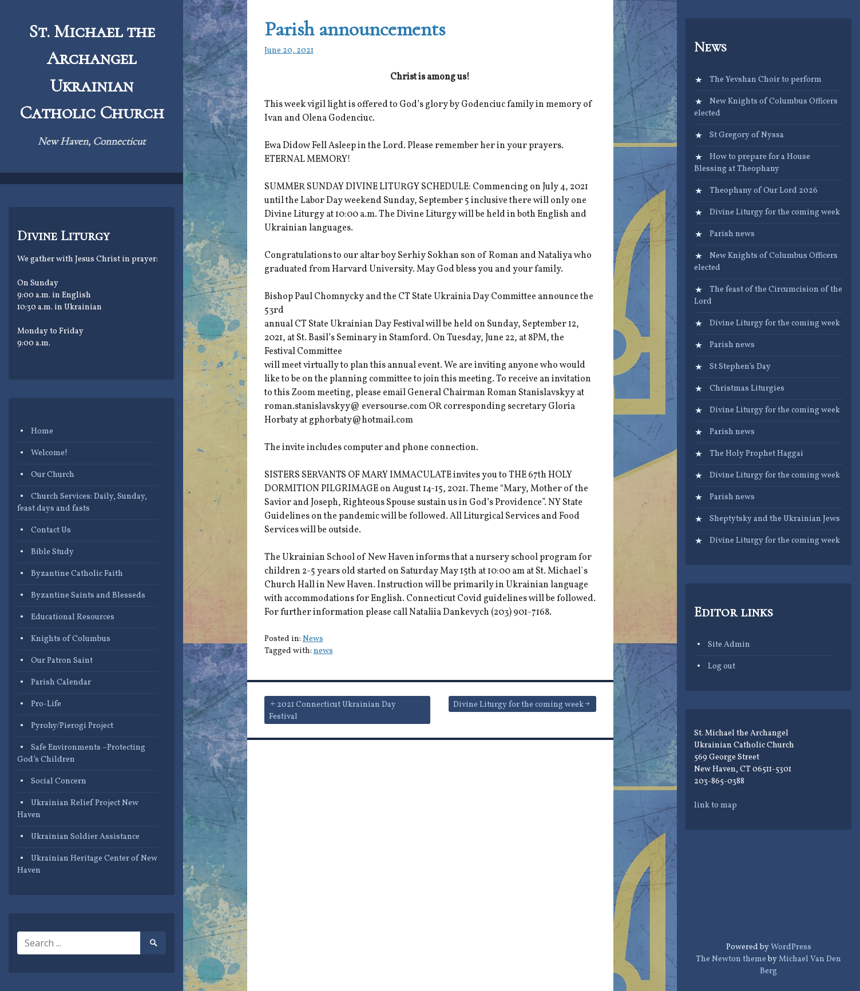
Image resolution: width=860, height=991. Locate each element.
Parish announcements (354, 29)
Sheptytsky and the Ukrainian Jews (775, 519)
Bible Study (52, 552)
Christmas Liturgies (747, 388)
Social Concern (58, 781)
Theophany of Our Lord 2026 (764, 190)
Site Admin (729, 644)
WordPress (791, 947)
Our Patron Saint (62, 660)
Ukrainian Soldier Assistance (85, 836)
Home (42, 431)
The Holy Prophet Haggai (756, 453)
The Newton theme (731, 959)
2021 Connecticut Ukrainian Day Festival (332, 710)
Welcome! (49, 453)
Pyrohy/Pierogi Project (72, 726)
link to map (715, 805)
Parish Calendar (61, 682)
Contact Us (51, 530)
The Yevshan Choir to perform (766, 79)
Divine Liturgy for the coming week (518, 704)
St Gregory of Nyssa (747, 135)
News (313, 639)
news (323, 651)
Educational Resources (72, 617)
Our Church (52, 474)
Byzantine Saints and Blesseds (88, 595)
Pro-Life (46, 704)
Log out (721, 666)
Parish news (732, 234)
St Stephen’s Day (740, 366)
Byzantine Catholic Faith (77, 573)
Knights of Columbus (70, 639)
